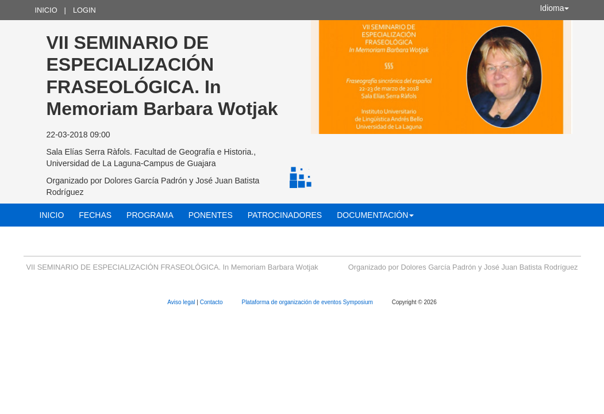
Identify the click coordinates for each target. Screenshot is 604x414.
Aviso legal (182, 302)
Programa (150, 215)
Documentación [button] (375, 215)
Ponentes (210, 215)
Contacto (212, 302)
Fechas (95, 215)
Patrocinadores (285, 215)
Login (84, 10)
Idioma (554, 8)
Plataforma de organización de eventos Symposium (307, 302)
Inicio (46, 10)
